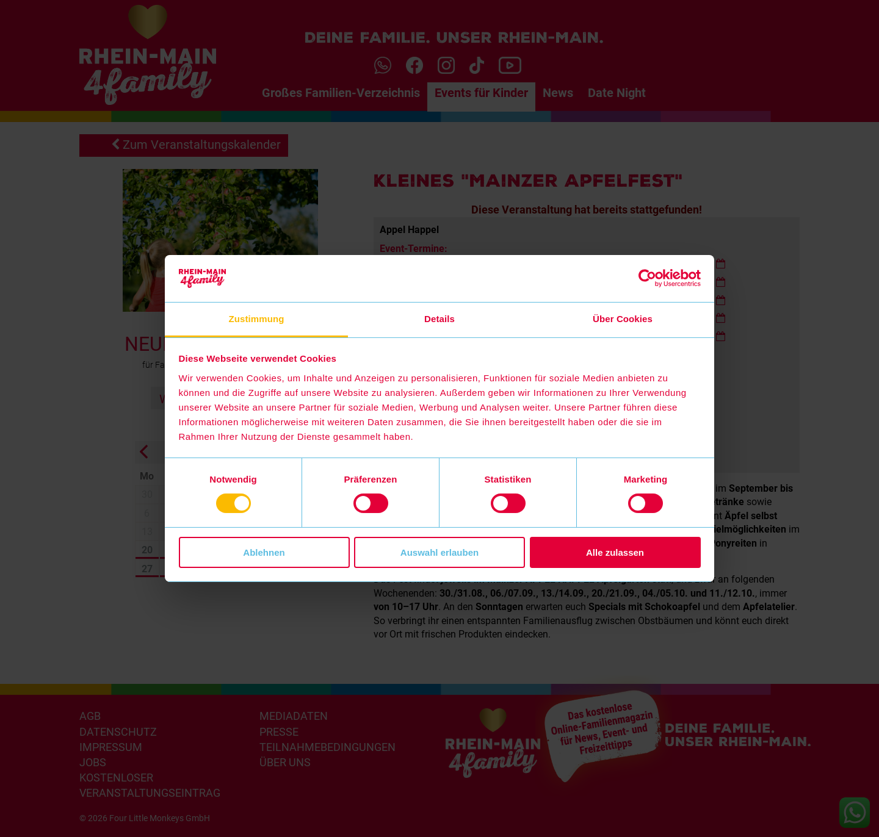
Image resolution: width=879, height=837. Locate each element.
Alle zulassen (615, 552)
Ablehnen (263, 552)
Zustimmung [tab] (256, 319)
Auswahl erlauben (439, 552)
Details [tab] (439, 319)
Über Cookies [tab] (623, 319)
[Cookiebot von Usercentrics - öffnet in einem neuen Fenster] (647, 278)
